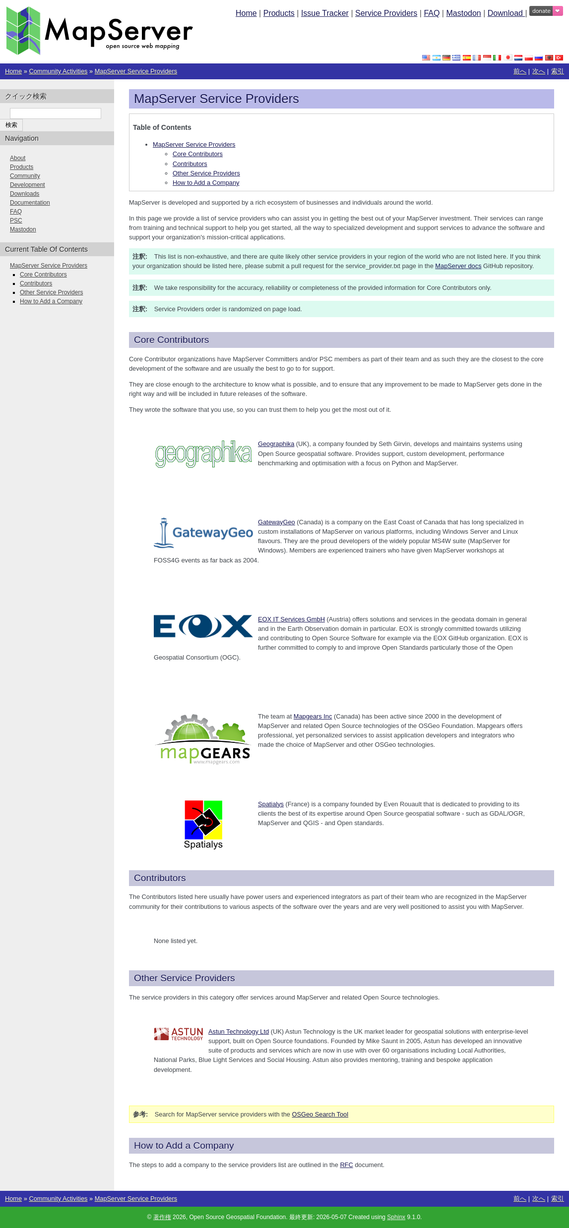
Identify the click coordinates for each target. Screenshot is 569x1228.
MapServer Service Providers (136, 71)
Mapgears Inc (313, 716)
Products (279, 13)
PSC (16, 220)
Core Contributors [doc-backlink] (171, 340)
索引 (557, 71)
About (17, 158)
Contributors (190, 163)
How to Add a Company (206, 182)
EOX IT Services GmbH (291, 619)
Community (25, 175)
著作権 (162, 1217)
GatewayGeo (276, 522)
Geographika (276, 443)
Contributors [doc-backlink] (160, 878)
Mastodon (463, 13)
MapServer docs (458, 266)
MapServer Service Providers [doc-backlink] (216, 99)
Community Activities (58, 71)
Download (506, 13)
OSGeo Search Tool (320, 1114)
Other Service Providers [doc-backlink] (184, 978)
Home (246, 13)
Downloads (24, 193)
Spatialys (271, 804)
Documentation (30, 202)
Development (27, 184)
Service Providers (386, 13)
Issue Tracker (325, 13)
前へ (519, 71)
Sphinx (396, 1217)
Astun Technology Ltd (238, 1031)
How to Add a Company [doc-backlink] (184, 1145)
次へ (538, 71)
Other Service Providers (206, 173)
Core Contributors (198, 154)
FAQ (432, 13)
